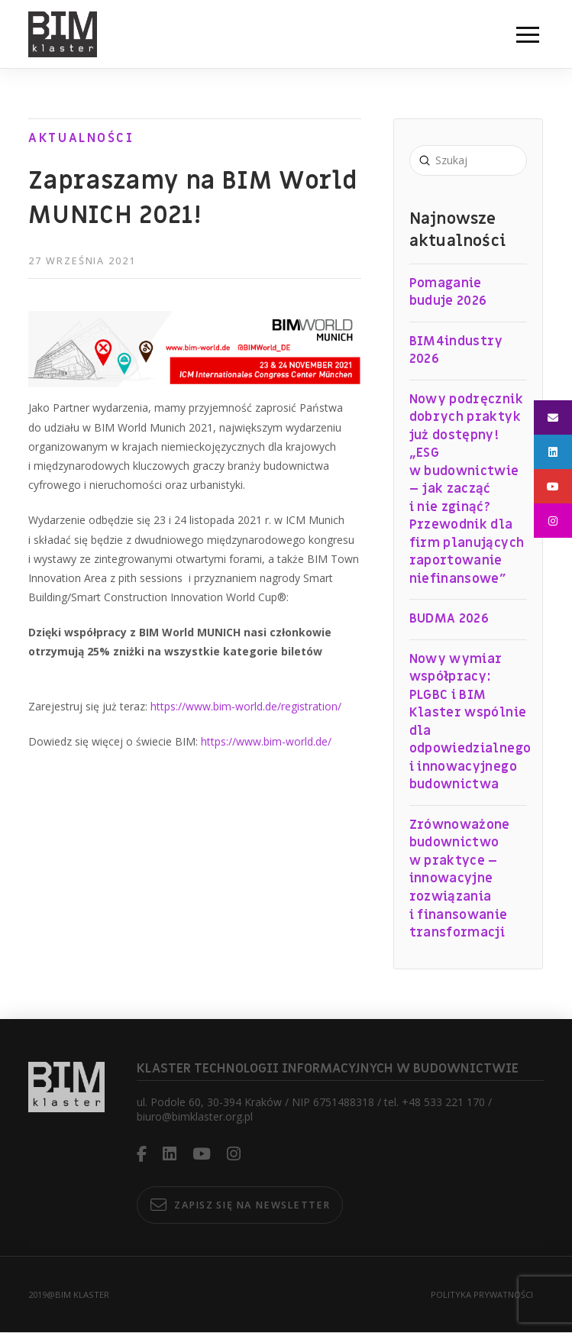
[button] (528, 34)
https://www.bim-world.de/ (266, 741)
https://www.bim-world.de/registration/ (245, 706)
